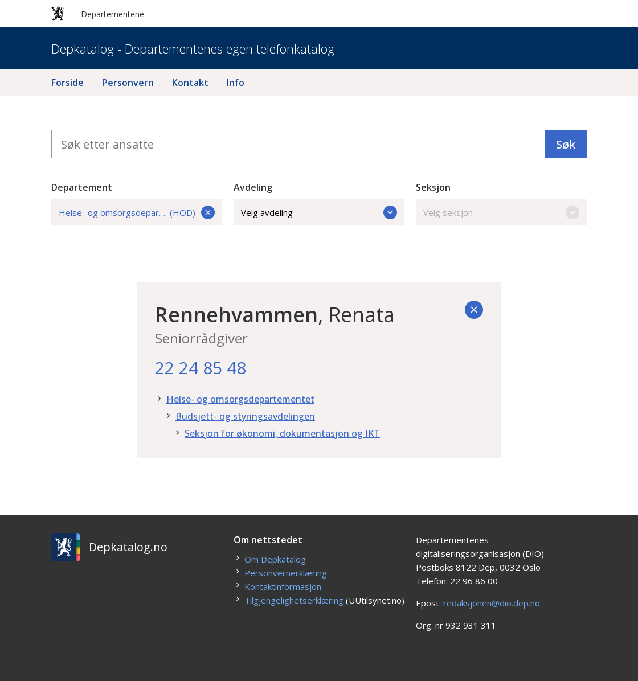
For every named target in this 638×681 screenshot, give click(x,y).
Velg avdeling (319, 212)
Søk (565, 144)
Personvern (128, 82)
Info (235, 82)
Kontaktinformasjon (282, 586)
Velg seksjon (501, 212)
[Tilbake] (474, 310)
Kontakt (190, 82)
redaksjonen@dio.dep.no (491, 603)
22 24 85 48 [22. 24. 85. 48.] (200, 367)
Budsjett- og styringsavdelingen (245, 416)
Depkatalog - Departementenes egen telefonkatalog (192, 48)
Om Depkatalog (275, 559)
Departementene (97, 13)
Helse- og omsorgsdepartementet (240, 399)
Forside (67, 82)
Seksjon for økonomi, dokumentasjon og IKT (282, 433)
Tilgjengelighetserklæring (293, 600)
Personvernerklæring (285, 573)
